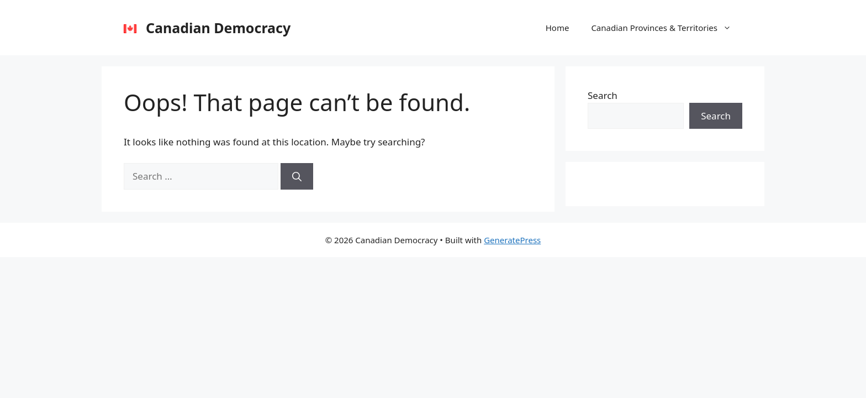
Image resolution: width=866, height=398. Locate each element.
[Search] (297, 176)
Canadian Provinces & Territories (666, 27)
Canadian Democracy (218, 27)
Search (602, 95)
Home (557, 27)
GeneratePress (512, 239)
